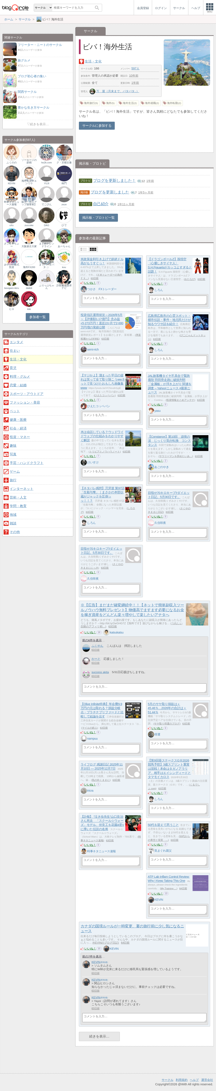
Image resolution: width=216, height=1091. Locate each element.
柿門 (64, 183)
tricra (90, 790)
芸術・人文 (18, 497)
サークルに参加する (96, 125)
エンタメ (16, 342)
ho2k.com (46, 162)
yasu (157, 410)
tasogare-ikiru (11, 288)
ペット (15, 411)
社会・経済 (18, 428)
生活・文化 (93, 61)
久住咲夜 (160, 522)
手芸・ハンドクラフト (26, 463)
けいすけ (93, 462)
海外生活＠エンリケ (29, 182)
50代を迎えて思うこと (163, 825)
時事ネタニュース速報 (101, 851)
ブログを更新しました (109, 192)
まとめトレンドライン (46, 244)
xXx (11, 225)
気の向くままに (101, 780)
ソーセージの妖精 (29, 161)
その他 (15, 532)
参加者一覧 (37, 317)
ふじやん (97, 645)
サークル (167, 1080)
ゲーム (15, 471)
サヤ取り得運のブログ (167, 723)
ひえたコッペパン (104, 395)
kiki (29, 309)
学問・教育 (18, 506)
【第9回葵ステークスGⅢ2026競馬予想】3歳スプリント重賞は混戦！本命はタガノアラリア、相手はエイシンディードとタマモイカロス (169, 769)
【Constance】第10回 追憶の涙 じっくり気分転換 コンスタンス (169, 441)
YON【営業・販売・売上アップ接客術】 (29, 202)
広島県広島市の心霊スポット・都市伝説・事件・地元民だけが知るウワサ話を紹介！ (169, 320)
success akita (100, 672)
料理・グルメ (20, 376)
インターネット (21, 489)
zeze (63, 204)
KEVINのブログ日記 (105, 942)
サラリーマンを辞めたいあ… (175, 456)
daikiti (29, 288)
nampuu (92, 738)
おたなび (190, 279)
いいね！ (90, 282)
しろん (158, 290)
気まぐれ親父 (162, 850)
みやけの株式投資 (11, 265)
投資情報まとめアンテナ (180, 400)
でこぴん (47, 204)
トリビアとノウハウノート (104, 451)
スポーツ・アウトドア (26, 394)
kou (64, 267)
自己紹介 (101, 204)
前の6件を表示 (92, 640)
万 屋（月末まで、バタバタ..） (114, 91)
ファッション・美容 (25, 402)
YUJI (46, 183)
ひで (64, 225)
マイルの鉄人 (89, 728)
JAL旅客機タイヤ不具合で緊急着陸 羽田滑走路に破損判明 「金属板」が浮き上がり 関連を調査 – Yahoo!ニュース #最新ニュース (170, 384)
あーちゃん (64, 246)
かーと (96, 658)
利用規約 (182, 1080)
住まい (15, 350)
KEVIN (158, 899)
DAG (46, 225)
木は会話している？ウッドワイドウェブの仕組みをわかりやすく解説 (102, 436)
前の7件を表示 (92, 956)
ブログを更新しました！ (114, 180)
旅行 (13, 480)
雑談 (13, 523)
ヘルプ (194, 1080)
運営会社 (207, 1080)
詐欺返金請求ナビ (64, 286)
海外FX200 (29, 267)
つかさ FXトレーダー (102, 289)
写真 (13, 454)
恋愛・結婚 (18, 385)
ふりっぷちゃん (46, 286)
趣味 (13, 445)
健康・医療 (18, 419)
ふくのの (12, 162)
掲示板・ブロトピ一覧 (98, 217)
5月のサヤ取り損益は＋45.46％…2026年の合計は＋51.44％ (167, 708)
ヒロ (11, 309)
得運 (157, 734)
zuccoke (29, 225)
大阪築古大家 (29, 246)
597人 (135, 68)
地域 (13, 514)
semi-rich (93, 349)
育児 (13, 368)
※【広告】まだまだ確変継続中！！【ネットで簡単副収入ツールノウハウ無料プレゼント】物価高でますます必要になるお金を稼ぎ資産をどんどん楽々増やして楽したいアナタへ (132, 610)
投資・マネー (20, 437)
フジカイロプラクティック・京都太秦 (64, 160)
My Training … (168, 888)
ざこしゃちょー (11, 244)
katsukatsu (116, 632)
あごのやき (161, 467)
